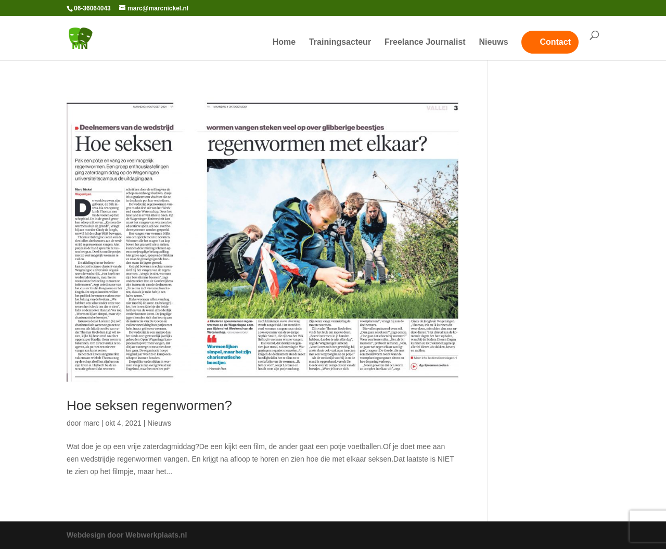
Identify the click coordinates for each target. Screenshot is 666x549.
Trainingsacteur (340, 42)
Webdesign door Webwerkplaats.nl (127, 535)
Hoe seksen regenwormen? (149, 405)
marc (91, 423)
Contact (555, 41)
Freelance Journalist (425, 42)
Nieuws (493, 42)
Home (284, 42)
